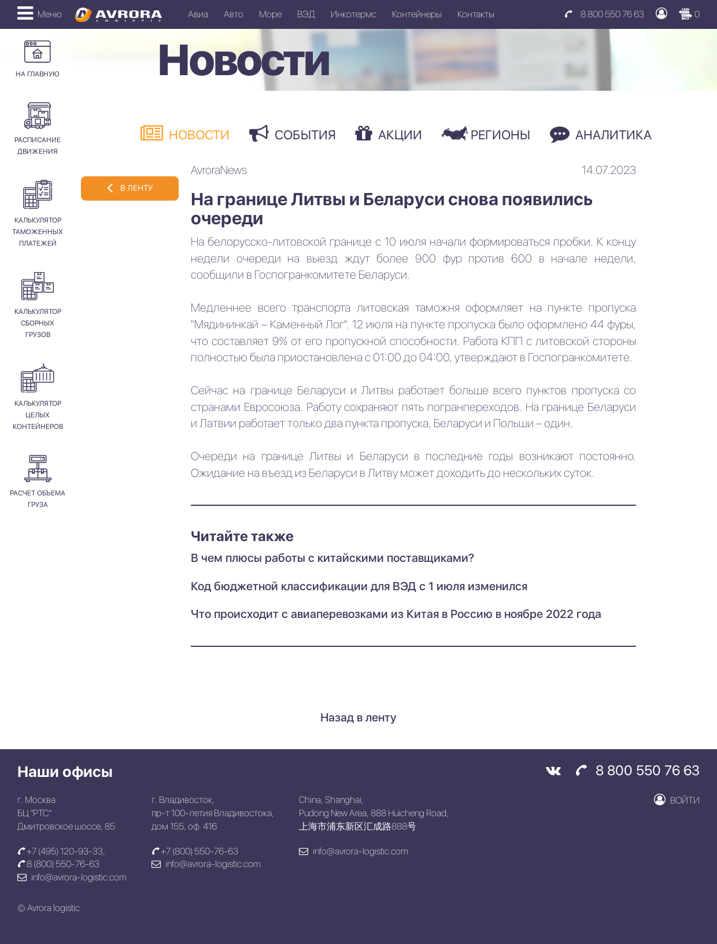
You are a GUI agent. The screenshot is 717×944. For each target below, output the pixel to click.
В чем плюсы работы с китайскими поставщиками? (332, 558)
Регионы (486, 134)
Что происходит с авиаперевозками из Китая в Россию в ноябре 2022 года (396, 614)
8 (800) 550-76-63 (58, 863)
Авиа (198, 14)
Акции (389, 133)
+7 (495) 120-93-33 (60, 851)
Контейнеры (417, 14)
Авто (233, 14)
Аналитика (601, 133)
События (292, 133)
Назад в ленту (358, 717)
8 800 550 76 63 (604, 14)
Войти (677, 800)
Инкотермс (353, 14)
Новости (185, 133)
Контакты (475, 14)
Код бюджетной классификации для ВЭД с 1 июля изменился (359, 586)
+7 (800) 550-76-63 (194, 851)
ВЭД (306, 14)
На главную (38, 59)
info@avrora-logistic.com (72, 877)
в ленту (130, 187)
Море (270, 14)
